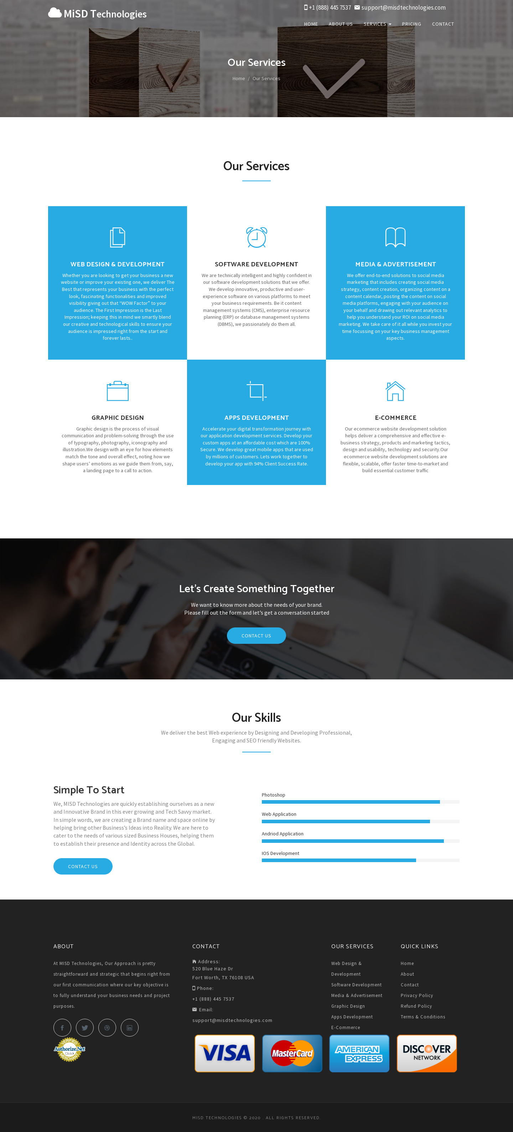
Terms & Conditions (423, 1017)
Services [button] (378, 24)
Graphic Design (348, 1006)
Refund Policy (416, 1006)
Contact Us (256, 635)
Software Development (356, 985)
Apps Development (352, 1017)
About (407, 974)
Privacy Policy (417, 995)
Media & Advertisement (357, 995)
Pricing (411, 24)
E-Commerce (345, 1027)
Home (311, 24)
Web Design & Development (346, 968)
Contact (443, 24)
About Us (341, 24)
